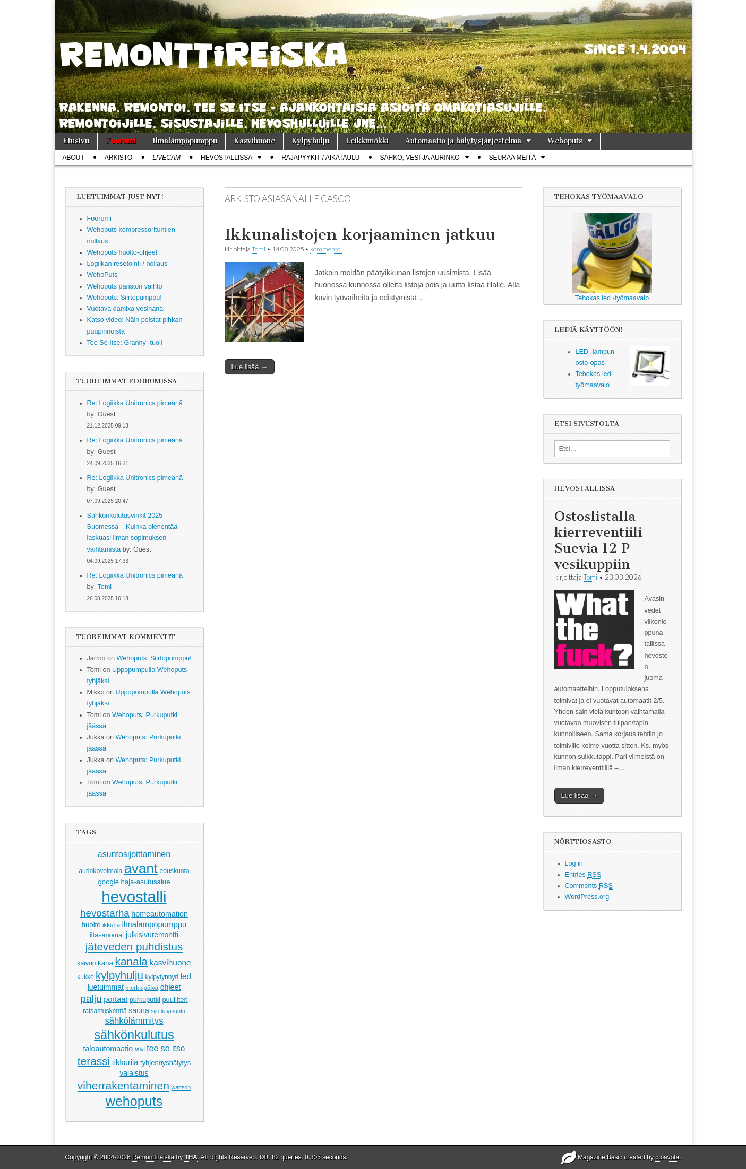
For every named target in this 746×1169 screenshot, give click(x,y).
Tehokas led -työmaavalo (612, 257)
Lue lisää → (249, 367)
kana (105, 963)
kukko (85, 977)
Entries (583, 875)
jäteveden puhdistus (134, 946)
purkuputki (145, 1000)
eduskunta (174, 871)
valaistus (133, 1073)
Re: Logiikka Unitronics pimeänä (135, 403)
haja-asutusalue (145, 882)
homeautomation (159, 914)
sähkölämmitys (134, 1021)
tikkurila (125, 1062)
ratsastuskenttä (105, 1011)
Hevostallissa (226, 157)
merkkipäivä (141, 987)
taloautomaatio (108, 1048)
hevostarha (105, 913)
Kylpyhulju (310, 140)
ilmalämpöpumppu (154, 924)
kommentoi (326, 249)
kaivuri (86, 963)
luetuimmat (106, 987)
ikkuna (111, 925)
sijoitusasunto (168, 1011)
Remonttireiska (153, 1157)
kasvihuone (170, 962)
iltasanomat (107, 935)
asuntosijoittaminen (134, 854)
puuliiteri (174, 1000)
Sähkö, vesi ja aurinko (420, 157)
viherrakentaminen (123, 1085)
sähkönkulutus (134, 1035)
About (73, 157)
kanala (131, 961)
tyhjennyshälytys (165, 1063)
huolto (91, 925)
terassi (94, 1061)
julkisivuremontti (152, 934)
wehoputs (134, 1101)
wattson (181, 1087)
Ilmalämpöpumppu (184, 140)
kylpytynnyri (161, 977)
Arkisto (118, 157)
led (186, 976)
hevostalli (133, 896)
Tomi (105, 586)
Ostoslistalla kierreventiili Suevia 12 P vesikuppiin (598, 540)
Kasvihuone (254, 140)
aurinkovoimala (100, 871)
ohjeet (170, 987)
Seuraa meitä (512, 157)
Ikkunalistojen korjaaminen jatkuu (360, 234)
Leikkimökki (367, 140)
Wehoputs (564, 140)
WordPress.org (587, 897)
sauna (138, 1010)
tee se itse (166, 1048)
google (108, 882)
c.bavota (667, 1157)
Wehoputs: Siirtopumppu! (154, 658)
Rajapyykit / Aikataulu (320, 157)
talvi (140, 1049)
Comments (589, 886)
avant (141, 868)
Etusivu (76, 140)
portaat (115, 999)
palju (90, 998)
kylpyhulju (119, 975)
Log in (574, 863)
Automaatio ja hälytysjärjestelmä (463, 140)
